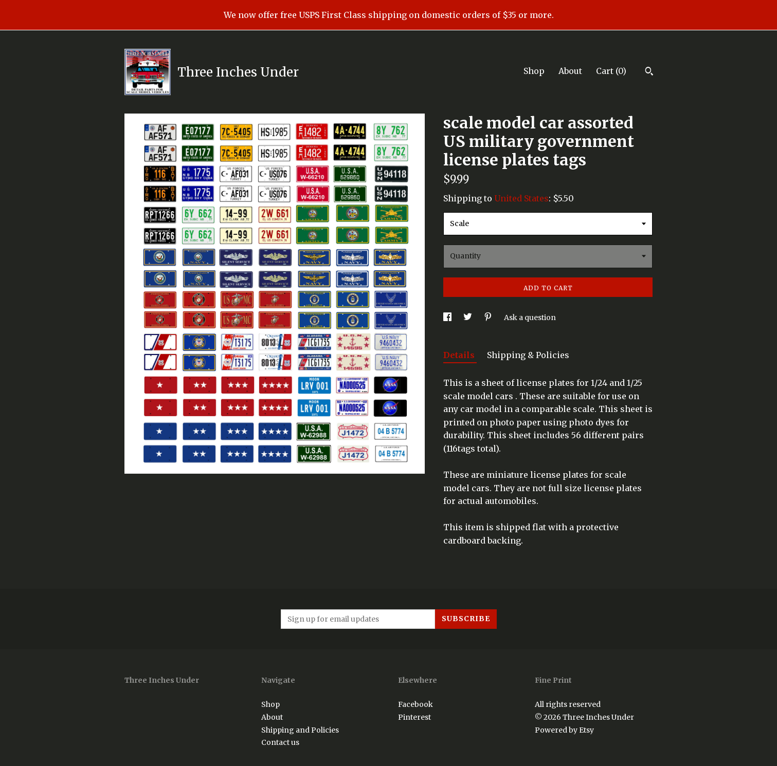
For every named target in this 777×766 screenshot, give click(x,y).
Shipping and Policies (300, 730)
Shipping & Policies (528, 355)
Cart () (611, 71)
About (570, 71)
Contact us (280, 742)
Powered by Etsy (564, 730)
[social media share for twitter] (468, 317)
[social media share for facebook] (448, 317)
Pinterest (414, 717)
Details (460, 355)
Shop (534, 71)
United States (521, 198)
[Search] (649, 72)
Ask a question (530, 317)
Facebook (415, 704)
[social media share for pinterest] (489, 317)
